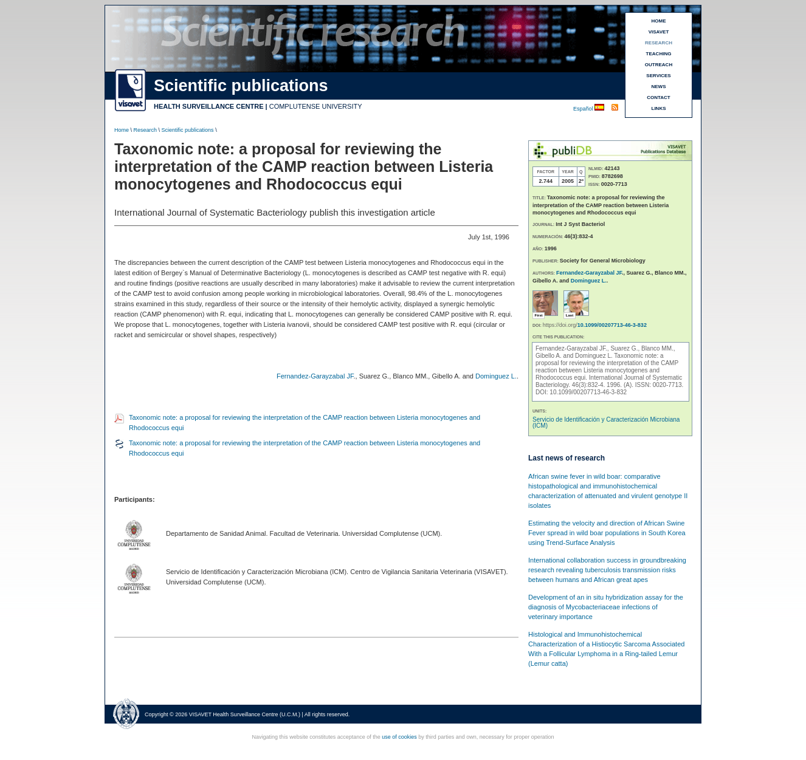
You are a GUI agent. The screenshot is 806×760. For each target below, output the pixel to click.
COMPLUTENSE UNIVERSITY (315, 106)
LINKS (659, 108)
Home (121, 130)
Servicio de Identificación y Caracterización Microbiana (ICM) (606, 422)
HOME (659, 21)
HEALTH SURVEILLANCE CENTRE (209, 106)
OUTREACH (658, 64)
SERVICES (658, 75)
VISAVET (659, 32)
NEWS (659, 86)
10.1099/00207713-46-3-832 (612, 325)
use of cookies (399, 737)
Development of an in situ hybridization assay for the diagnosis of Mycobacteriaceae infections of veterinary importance (605, 607)
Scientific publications (188, 130)
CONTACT (658, 97)
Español (583, 109)
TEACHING (659, 53)
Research (145, 130)
